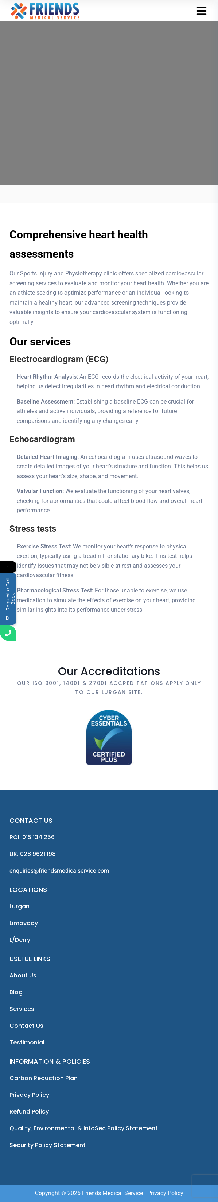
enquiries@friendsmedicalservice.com (59, 870)
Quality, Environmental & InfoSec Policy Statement (83, 1128)
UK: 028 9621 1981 (33, 854)
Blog (16, 992)
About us (22, 975)
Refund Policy (29, 1111)
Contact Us (26, 1025)
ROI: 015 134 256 (32, 837)
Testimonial (26, 1042)
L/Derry (19, 940)
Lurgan (19, 906)
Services (21, 1009)
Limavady (23, 923)
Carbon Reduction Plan (43, 1078)
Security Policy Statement (47, 1145)
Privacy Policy (29, 1095)
